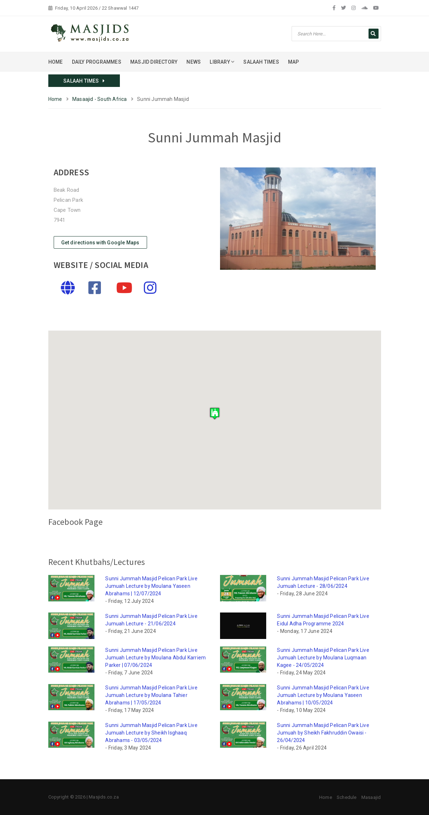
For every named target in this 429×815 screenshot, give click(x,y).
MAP (293, 62)
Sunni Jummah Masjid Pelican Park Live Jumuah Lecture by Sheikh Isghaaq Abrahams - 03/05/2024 (151, 732)
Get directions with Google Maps (100, 242)
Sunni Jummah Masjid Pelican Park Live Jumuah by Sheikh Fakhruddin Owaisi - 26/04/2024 (323, 732)
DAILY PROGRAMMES (96, 62)
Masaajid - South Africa (99, 99)
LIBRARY (222, 62)
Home (55, 99)
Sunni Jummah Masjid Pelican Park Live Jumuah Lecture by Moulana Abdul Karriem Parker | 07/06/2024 (155, 657)
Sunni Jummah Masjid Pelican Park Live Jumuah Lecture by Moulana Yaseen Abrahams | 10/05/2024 (323, 695)
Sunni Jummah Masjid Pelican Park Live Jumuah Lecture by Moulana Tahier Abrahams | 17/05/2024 (151, 695)
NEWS (193, 62)
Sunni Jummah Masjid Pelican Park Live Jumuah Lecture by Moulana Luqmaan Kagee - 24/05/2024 (323, 657)
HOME (55, 62)
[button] (214, 413)
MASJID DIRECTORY (153, 62)
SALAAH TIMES (261, 62)
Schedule (347, 797)
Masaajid (371, 797)
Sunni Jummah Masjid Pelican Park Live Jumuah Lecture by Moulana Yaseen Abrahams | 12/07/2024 (151, 586)
